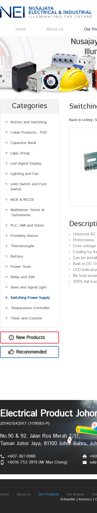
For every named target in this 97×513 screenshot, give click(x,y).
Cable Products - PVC (29, 132)
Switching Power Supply (30, 297)
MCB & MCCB (22, 199)
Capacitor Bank (23, 143)
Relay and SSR (23, 277)
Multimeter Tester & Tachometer (27, 212)
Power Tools (21, 266)
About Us (55, 29)
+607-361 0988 (21, 456)
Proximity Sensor (24, 235)
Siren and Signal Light (29, 287)
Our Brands (75, 494)
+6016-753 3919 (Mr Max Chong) (37, 462)
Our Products (48, 494)
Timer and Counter (26, 318)
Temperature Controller (30, 308)
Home (20, 29)
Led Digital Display (26, 163)
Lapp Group (20, 153)
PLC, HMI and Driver (27, 225)
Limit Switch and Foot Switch (29, 187)
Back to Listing (80, 120)
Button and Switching (28, 122)
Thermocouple (22, 246)
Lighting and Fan (24, 174)
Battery (17, 256)
